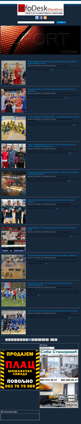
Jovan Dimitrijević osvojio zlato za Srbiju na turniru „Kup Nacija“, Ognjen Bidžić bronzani (53, 62)
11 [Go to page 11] (39, 339)
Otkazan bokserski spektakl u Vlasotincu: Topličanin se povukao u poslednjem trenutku (53, 173)
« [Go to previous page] (6, 339)
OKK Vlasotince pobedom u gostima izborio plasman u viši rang (52, 311)
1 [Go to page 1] (9, 339)
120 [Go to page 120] (52, 339)
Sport (62, 65)
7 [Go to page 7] (26, 339)
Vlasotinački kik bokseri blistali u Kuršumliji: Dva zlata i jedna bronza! (51, 201)
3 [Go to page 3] (15, 339)
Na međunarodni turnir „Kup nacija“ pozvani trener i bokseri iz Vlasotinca (52, 90)
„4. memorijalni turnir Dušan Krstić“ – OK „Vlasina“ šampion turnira (53, 117)
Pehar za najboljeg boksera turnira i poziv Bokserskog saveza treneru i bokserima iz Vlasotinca (52, 145)
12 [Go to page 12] (43, 339)
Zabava (74, 257)
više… (52, 70)
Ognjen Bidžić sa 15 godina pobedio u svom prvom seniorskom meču (52, 229)
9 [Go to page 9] (32, 339)
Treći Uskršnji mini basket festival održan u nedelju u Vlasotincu (52, 255)
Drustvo (58, 65)
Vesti (66, 65)
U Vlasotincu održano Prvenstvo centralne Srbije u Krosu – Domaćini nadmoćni (51, 284)
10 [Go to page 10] (36, 339)
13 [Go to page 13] (47, 339)
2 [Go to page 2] (12, 339)
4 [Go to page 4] (18, 339)
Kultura (63, 119)
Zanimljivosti (71, 93)
